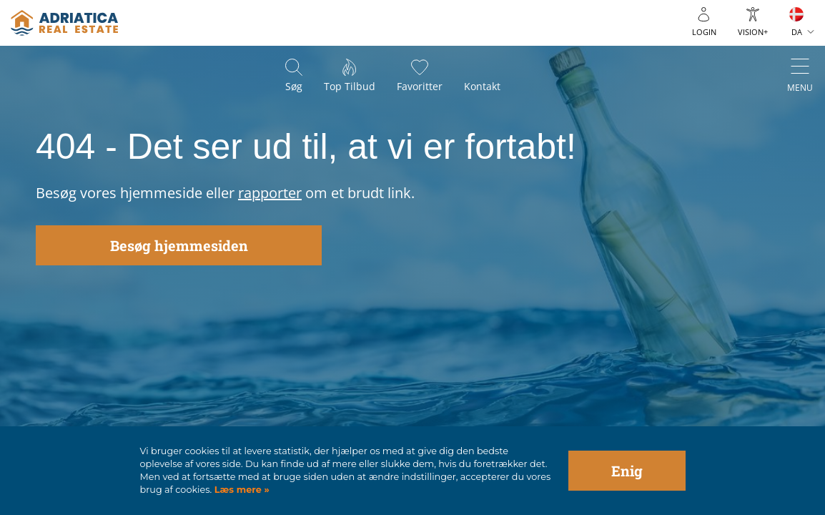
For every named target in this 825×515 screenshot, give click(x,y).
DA (796, 31)
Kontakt (482, 86)
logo (64, 23)
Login (704, 31)
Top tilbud (349, 86)
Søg (293, 86)
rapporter (270, 192)
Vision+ (753, 31)
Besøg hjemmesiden (179, 245)
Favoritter (420, 86)
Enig (627, 470)
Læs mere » (240, 489)
